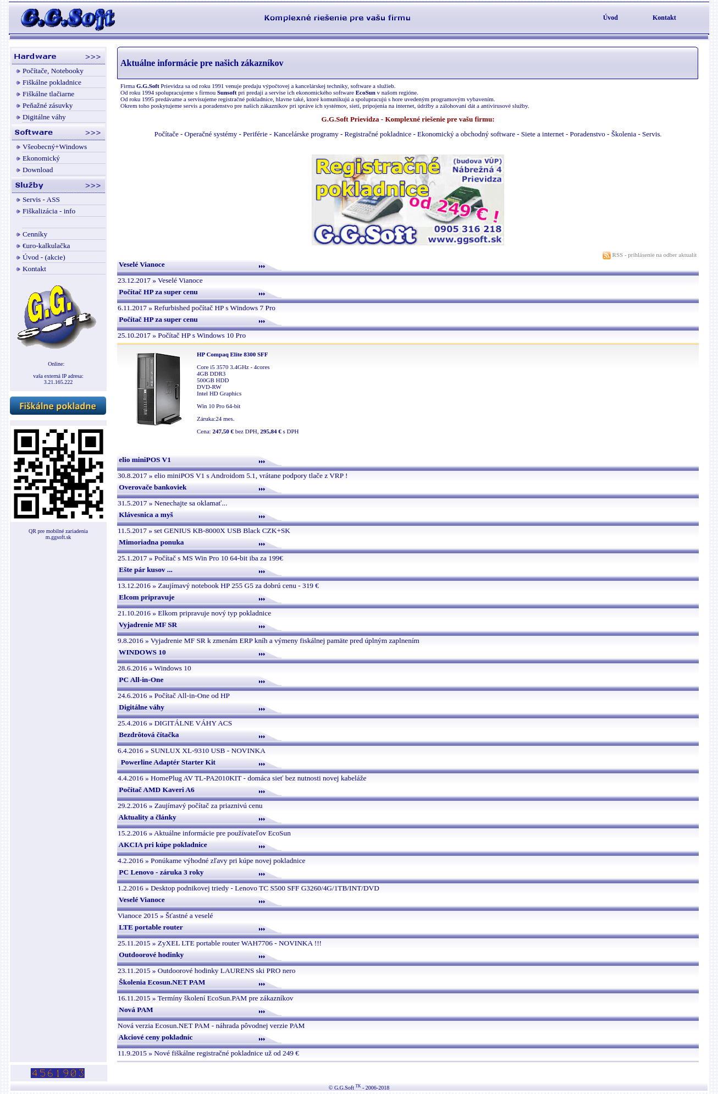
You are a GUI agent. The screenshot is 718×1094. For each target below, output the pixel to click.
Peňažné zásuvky (48, 105)
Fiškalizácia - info (49, 211)
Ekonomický (41, 158)
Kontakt (664, 17)
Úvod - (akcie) (44, 257)
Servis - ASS (41, 199)
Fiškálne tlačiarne (48, 94)
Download (38, 170)
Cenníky (35, 234)
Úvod (610, 17)
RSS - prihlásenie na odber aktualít (650, 254)
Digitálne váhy (44, 117)
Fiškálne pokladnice (52, 82)
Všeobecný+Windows (55, 146)
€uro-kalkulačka (46, 245)
